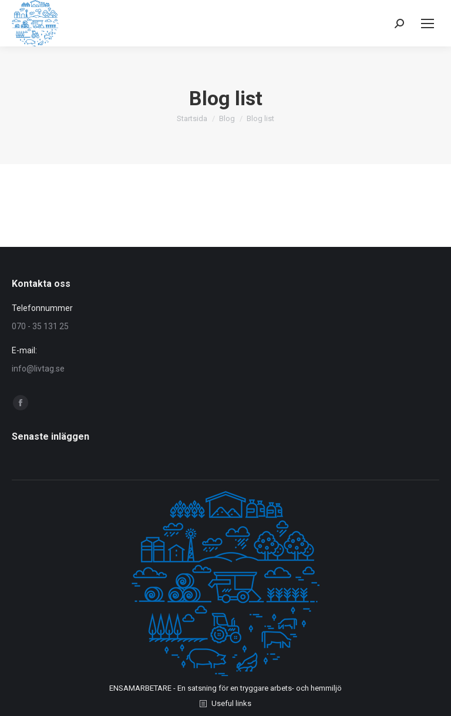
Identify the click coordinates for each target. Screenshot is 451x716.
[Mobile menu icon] (427, 23)
